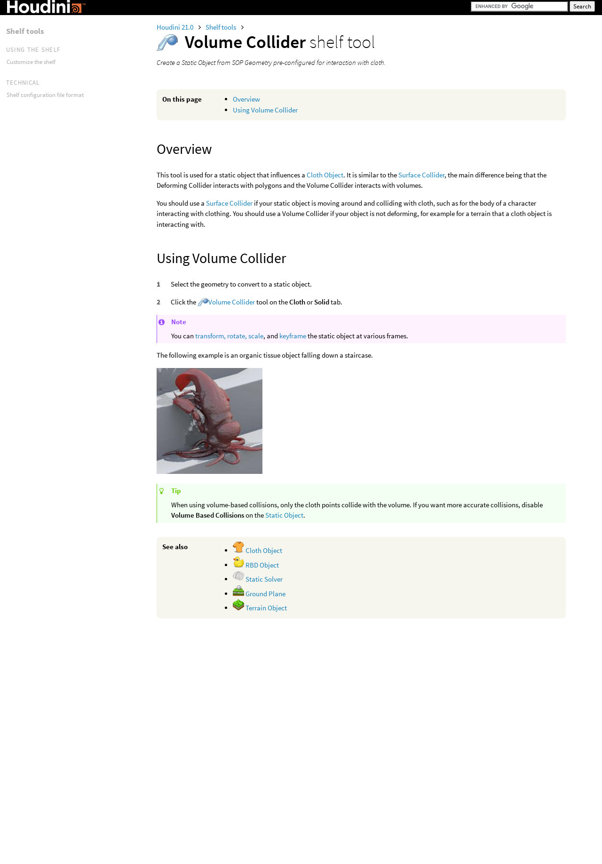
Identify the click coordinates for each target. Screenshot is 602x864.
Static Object (284, 515)
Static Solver (258, 579)
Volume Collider (231, 301)
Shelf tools (222, 27)
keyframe (292, 335)
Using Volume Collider (265, 109)
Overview (246, 99)
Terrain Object (260, 607)
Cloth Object (325, 174)
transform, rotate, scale (229, 335)
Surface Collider (421, 174)
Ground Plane (259, 593)
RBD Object (256, 564)
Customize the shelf (31, 62)
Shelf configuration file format (45, 95)
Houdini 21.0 (176, 27)
